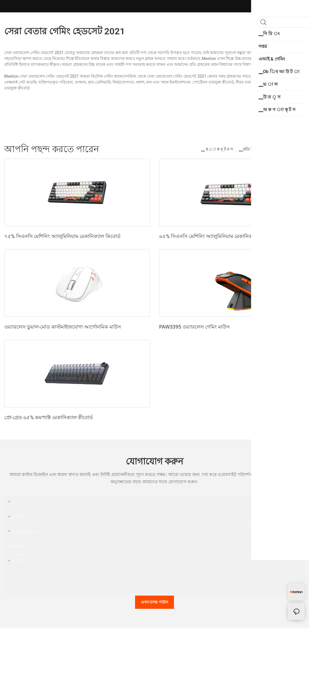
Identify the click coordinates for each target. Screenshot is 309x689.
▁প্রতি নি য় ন (250, 149)
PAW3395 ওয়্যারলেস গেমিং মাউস (194, 327)
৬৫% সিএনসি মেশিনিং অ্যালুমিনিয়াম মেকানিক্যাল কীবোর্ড (217, 236)
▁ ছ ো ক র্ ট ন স (217, 149)
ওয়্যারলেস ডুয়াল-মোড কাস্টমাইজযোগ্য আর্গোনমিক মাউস (62, 327)
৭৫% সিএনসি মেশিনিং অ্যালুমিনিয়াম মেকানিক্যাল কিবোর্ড (62, 236)
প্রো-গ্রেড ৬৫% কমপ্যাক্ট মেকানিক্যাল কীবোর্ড (48, 417)
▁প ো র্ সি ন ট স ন (284, 149)
